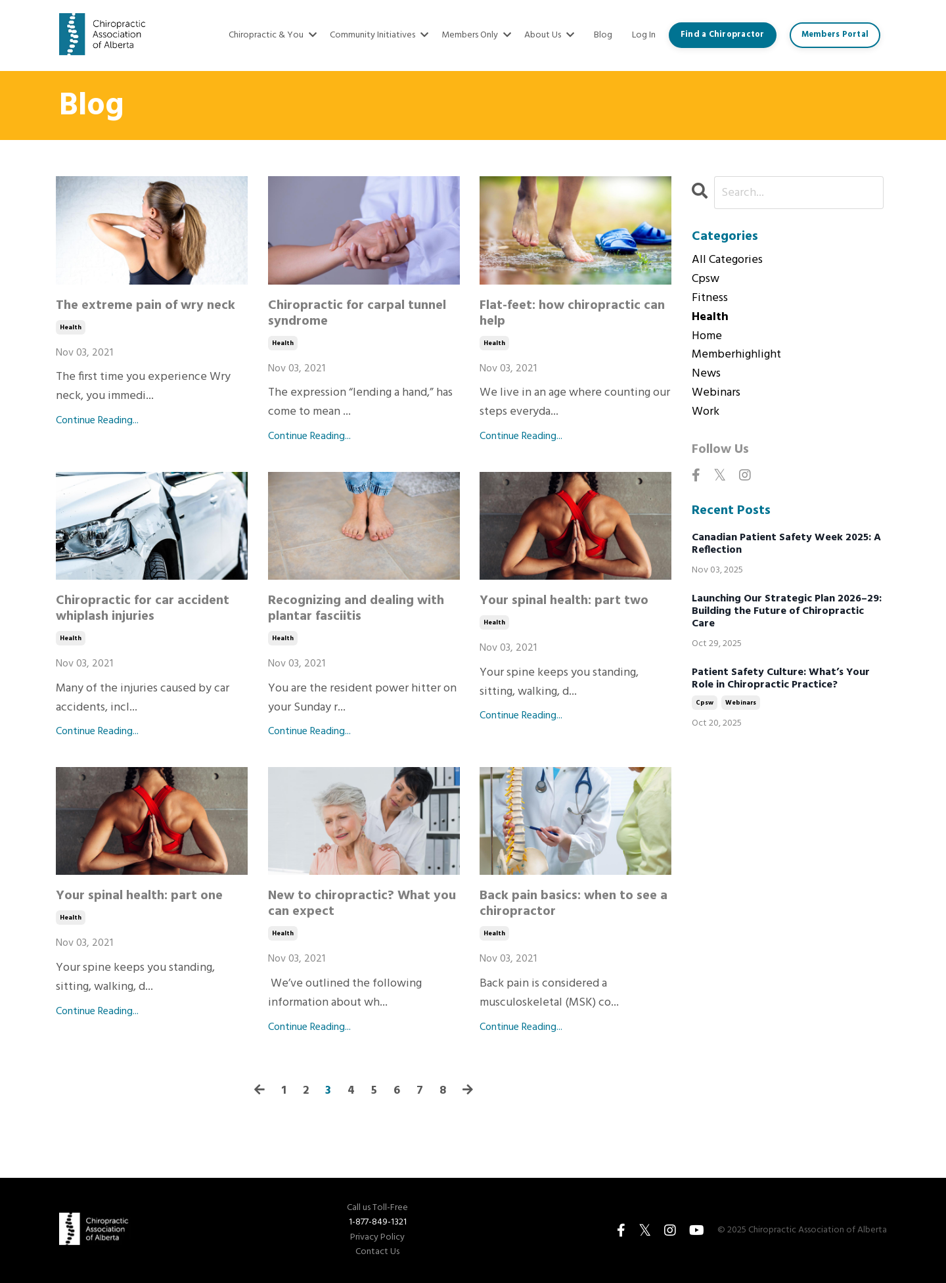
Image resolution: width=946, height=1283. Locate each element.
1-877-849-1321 (378, 1222)
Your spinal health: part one (139, 896)
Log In (644, 35)
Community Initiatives (379, 35)
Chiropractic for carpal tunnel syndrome (357, 313)
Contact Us (377, 1252)
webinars (716, 393)
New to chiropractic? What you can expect (362, 904)
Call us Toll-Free (377, 1208)
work (705, 412)
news (706, 374)
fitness (710, 298)
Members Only (476, 35)
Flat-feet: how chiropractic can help (572, 313)
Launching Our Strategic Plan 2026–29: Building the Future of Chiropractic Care (787, 612)
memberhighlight (736, 355)
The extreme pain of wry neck (145, 306)
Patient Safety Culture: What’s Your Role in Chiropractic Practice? (781, 678)
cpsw (705, 279)
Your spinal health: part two (564, 601)
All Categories (727, 260)
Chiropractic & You (273, 35)
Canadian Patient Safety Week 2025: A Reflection (786, 544)
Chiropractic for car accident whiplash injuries (142, 608)
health (70, 327)
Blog (603, 35)
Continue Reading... (97, 421)
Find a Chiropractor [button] (723, 34)
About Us (549, 35)
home (707, 336)
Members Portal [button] (835, 34)
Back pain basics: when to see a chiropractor (573, 904)
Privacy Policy (377, 1237)
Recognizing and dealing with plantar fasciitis (356, 608)
